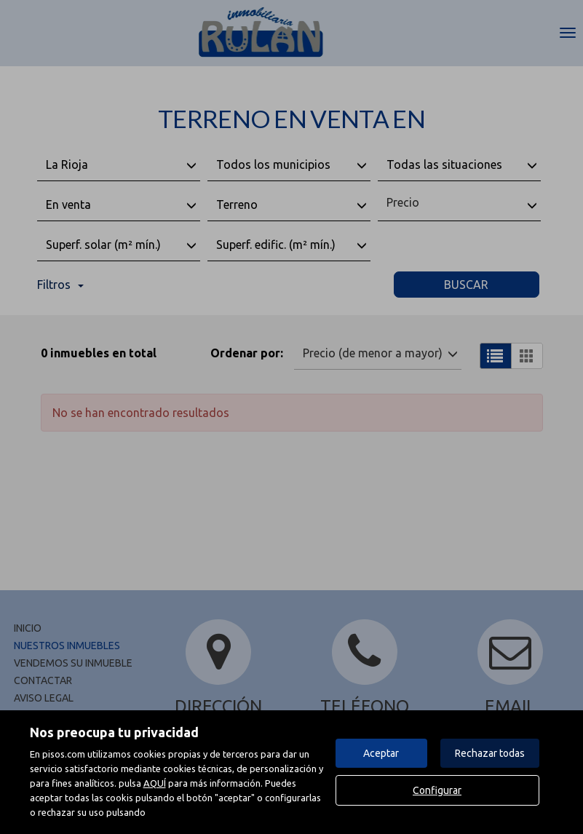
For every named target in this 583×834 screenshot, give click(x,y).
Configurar (437, 790)
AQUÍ (154, 783)
